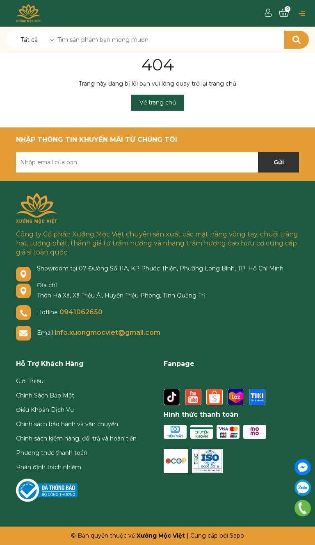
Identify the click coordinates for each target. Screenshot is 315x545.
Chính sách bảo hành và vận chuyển (67, 424)
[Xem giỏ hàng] (284, 13)
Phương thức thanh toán (51, 452)
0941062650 (81, 312)
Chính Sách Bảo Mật (45, 395)
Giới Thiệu (29, 381)
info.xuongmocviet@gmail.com (107, 332)
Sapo (237, 535)
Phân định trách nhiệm (48, 467)
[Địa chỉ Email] (157, 162)
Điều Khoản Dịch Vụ (45, 409)
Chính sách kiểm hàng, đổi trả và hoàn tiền (76, 438)
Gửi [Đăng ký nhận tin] (279, 162)
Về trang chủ (157, 102)
